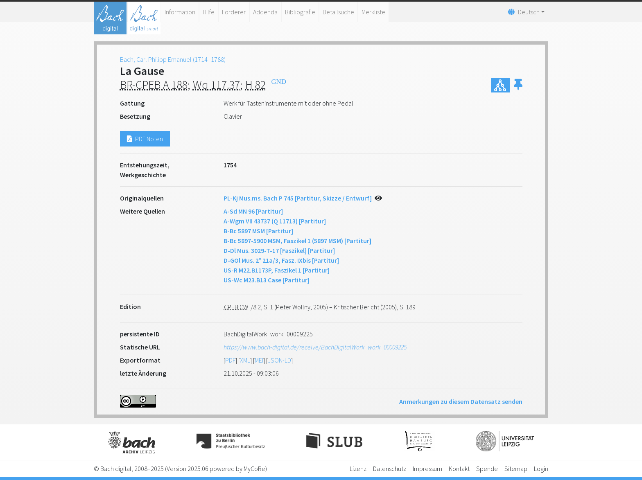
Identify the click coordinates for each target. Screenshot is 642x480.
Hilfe (209, 12)
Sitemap (515, 468)
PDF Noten (145, 139)
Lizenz (358, 468)
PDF (230, 360)
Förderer (234, 12)
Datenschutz (389, 468)
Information (180, 12)
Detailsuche (338, 12)
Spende (487, 468)
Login (541, 468)
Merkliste (373, 12)
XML (245, 360)
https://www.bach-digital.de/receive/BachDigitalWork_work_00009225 (315, 347)
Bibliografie (300, 12)
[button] (518, 85)
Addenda (265, 12)
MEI (259, 360)
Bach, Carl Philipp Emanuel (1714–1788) (173, 59)
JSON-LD (279, 360)
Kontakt (459, 468)
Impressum (427, 468)
